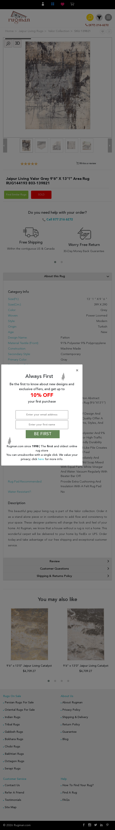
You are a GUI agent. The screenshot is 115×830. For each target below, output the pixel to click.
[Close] (42, 371)
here (41, 459)
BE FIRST (42, 434)
